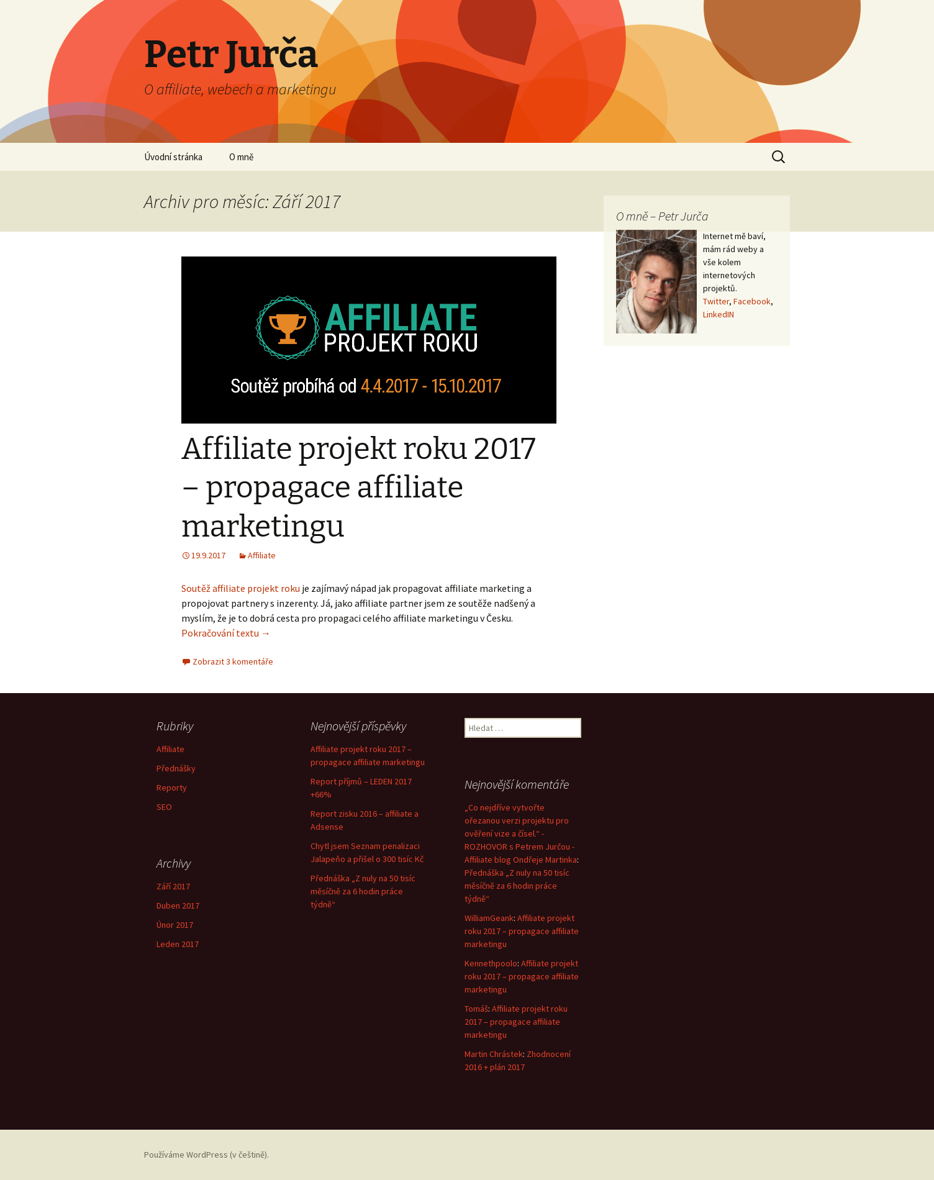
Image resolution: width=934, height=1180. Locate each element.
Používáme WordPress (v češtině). (206, 1154)
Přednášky (176, 768)
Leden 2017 (177, 944)
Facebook (752, 301)
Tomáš (476, 1008)
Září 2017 (173, 886)
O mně (241, 157)
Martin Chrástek (494, 1054)
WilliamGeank (489, 918)
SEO (164, 806)
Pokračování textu (226, 633)
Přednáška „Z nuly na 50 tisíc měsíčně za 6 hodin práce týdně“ (363, 891)
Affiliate (262, 555)
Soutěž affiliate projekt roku (240, 588)
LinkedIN (718, 314)
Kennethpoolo (491, 963)
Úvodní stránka (173, 157)
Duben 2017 (177, 905)
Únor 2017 (174, 924)
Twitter (716, 301)
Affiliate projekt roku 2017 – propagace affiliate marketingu (358, 488)
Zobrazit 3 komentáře (233, 661)
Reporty (171, 787)
